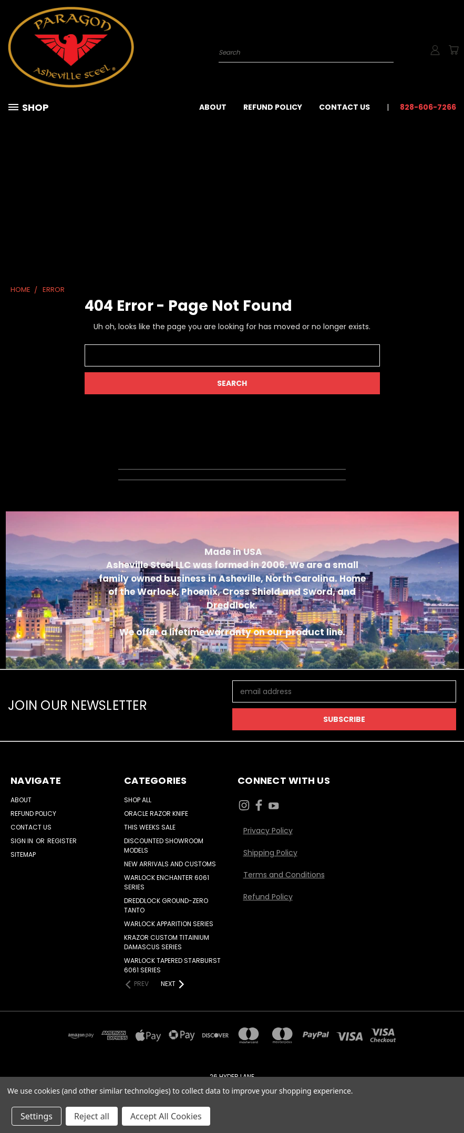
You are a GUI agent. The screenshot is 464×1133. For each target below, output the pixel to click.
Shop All (137, 799)
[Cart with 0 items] (453, 50)
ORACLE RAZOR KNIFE (156, 813)
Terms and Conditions (284, 874)
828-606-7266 (428, 107)
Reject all (91, 1116)
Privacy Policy (268, 830)
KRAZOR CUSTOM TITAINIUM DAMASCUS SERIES (166, 942)
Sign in (23, 840)
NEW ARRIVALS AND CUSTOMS (170, 863)
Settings (36, 1116)
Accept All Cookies (166, 1116)
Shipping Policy (270, 852)
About (212, 107)
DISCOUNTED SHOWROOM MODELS (163, 845)
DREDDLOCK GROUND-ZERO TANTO (166, 905)
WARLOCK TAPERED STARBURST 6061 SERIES (172, 965)
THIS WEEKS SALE (150, 827)
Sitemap (23, 854)
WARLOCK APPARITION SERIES (168, 923)
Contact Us (344, 107)
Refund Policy (272, 107)
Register (62, 840)
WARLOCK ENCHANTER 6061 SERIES (166, 882)
